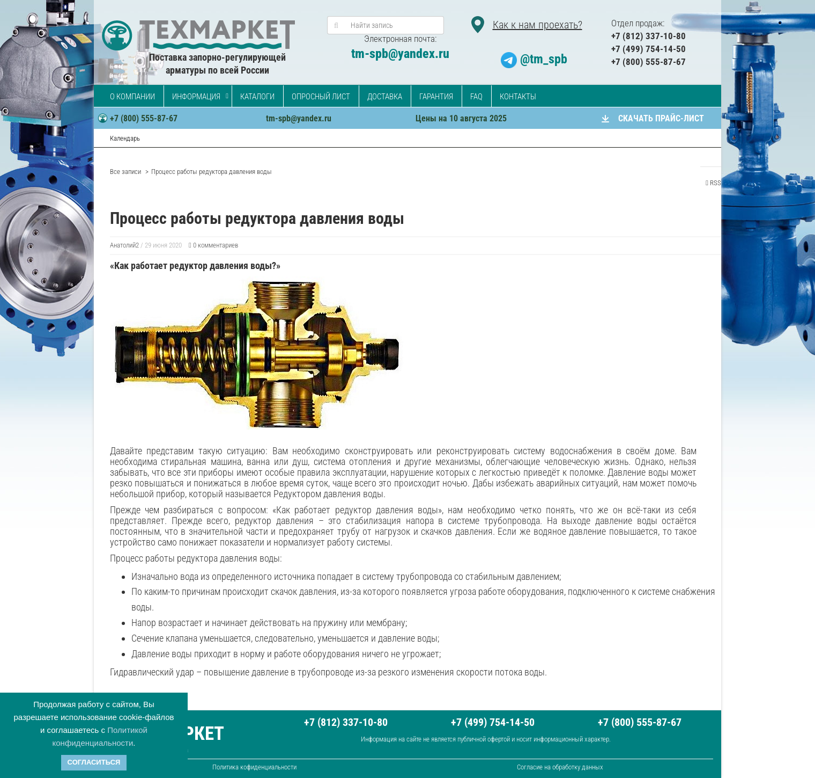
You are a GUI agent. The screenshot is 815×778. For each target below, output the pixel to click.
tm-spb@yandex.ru (400, 53)
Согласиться (94, 762)
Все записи (125, 172)
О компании (132, 96)
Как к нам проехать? (537, 24)
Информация (196, 96)
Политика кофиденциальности (254, 767)
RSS (713, 183)
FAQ (476, 96)
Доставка (384, 96)
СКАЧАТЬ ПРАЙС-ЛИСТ (661, 118)
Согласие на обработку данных (560, 767)
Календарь (125, 138)
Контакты (518, 96)
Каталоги (257, 96)
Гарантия (436, 96)
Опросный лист (321, 96)
